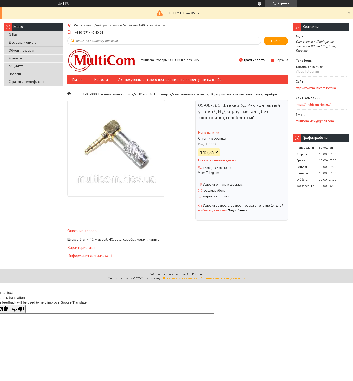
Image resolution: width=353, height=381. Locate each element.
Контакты (15, 58)
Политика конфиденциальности (223, 278)
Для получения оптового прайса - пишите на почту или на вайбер (171, 79)
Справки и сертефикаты (26, 81)
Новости (15, 74)
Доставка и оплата (22, 42)
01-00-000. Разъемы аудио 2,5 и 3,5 (108, 94)
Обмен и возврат (21, 50)
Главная (78, 79)
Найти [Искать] (275, 41)
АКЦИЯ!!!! (16, 66)
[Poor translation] (18, 309)
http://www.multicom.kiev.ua (316, 88)
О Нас (13, 34)
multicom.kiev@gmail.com (315, 121)
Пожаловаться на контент (181, 278)
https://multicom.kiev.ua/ (313, 104)
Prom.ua (197, 274)
